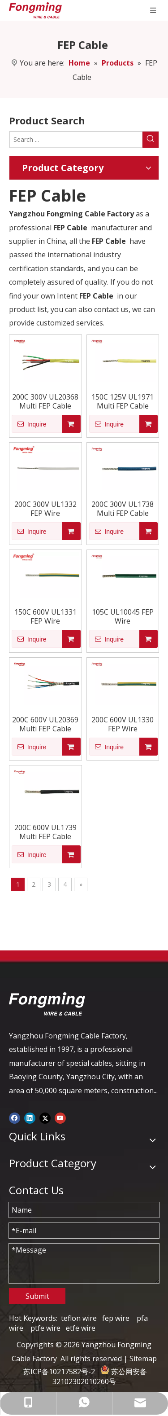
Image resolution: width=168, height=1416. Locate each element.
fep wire (115, 1318)
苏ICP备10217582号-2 (59, 1371)
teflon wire (79, 1318)
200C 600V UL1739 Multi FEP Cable (45, 832)
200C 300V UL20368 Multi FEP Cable (45, 401)
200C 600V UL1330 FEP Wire (122, 724)
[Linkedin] (29, 1117)
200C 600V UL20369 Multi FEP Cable (45, 724)
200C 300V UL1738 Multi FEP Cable (122, 509)
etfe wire (80, 1328)
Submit (37, 1296)
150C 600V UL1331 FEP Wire (45, 616)
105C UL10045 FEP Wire (123, 616)
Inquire (29, 424)
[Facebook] (14, 1117)
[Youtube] (60, 1117)
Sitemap (143, 1358)
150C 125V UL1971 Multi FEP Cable (122, 401)
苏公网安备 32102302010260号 (99, 1376)
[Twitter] (45, 1117)
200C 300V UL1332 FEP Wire (45, 509)
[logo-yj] (47, 1004)
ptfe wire (45, 1328)
